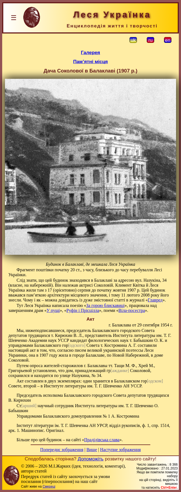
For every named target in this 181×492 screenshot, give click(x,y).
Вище (92, 449)
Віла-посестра (132, 310)
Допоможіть (91, 459)
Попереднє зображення (62, 449)
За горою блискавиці (105, 305)
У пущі (53, 310)
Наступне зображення (120, 449)
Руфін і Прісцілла (83, 310)
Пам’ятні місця (90, 61)
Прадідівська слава (101, 439)
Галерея (90, 52)
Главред (155, 300)
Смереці (48, 486)
